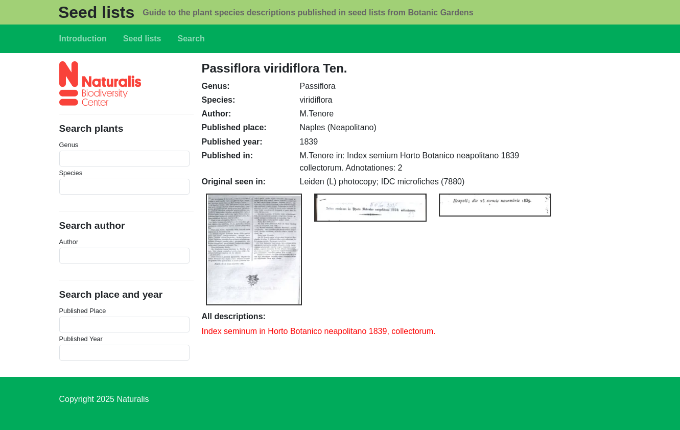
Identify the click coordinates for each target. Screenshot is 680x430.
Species (71, 173)
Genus (69, 145)
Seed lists (96, 12)
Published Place (82, 311)
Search (191, 38)
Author (69, 242)
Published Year (81, 339)
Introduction (83, 38)
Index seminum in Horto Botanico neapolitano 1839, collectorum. (319, 331)
